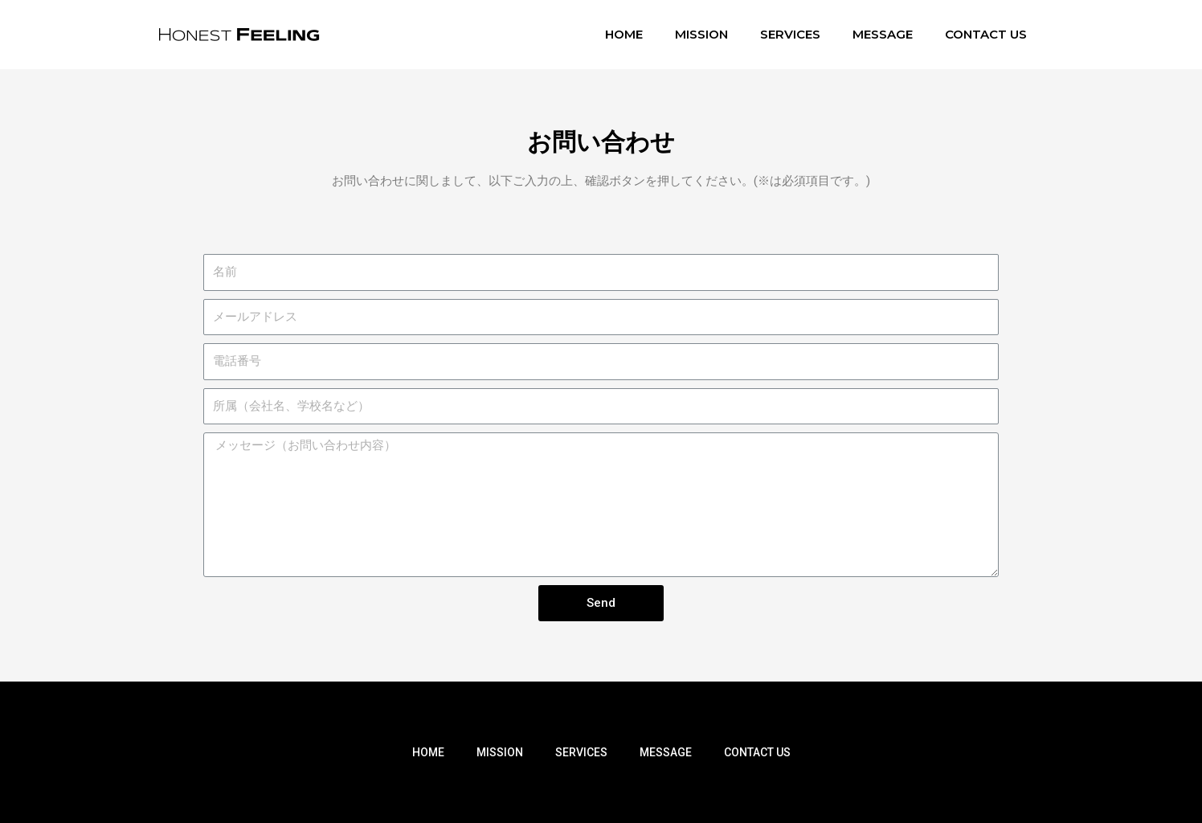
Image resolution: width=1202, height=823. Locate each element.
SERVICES (790, 34)
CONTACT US (986, 34)
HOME (624, 34)
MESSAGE (882, 34)
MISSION (701, 34)
